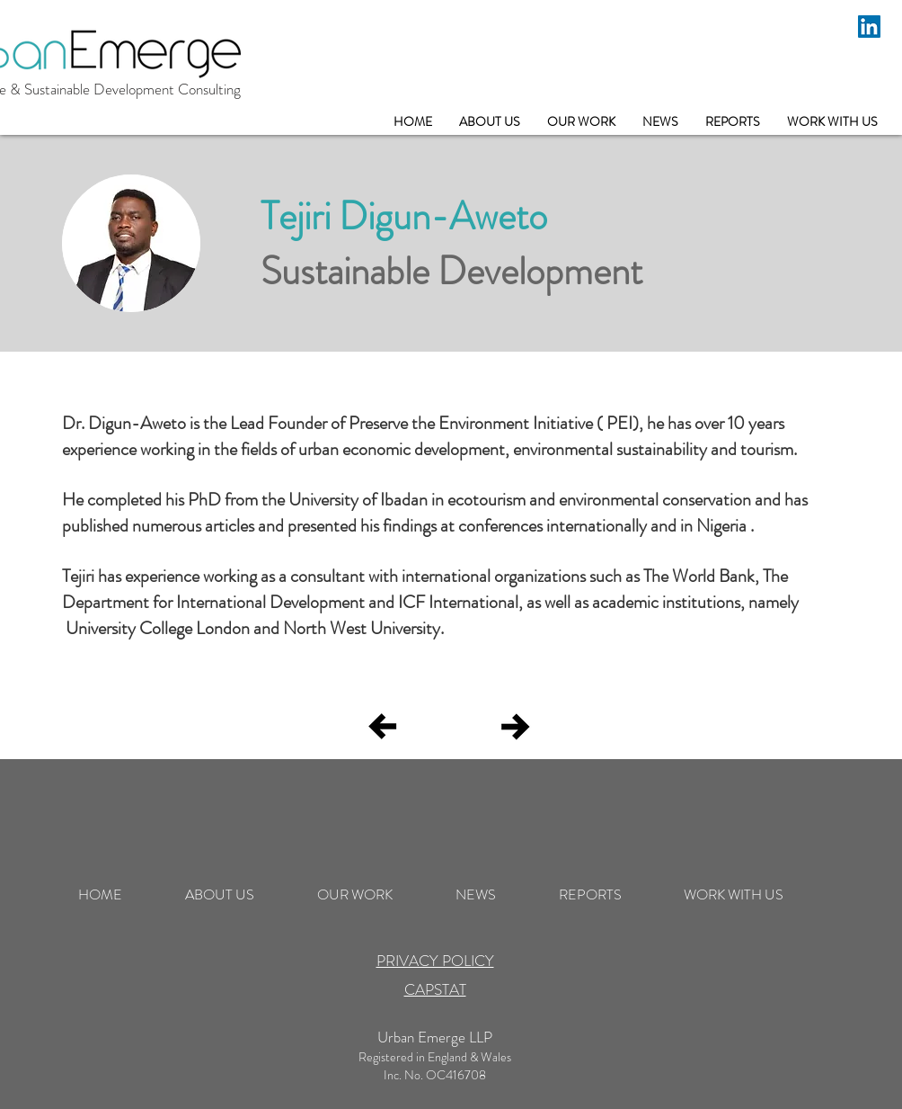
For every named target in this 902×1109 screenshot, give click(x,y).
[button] (581, 121)
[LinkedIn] (869, 26)
